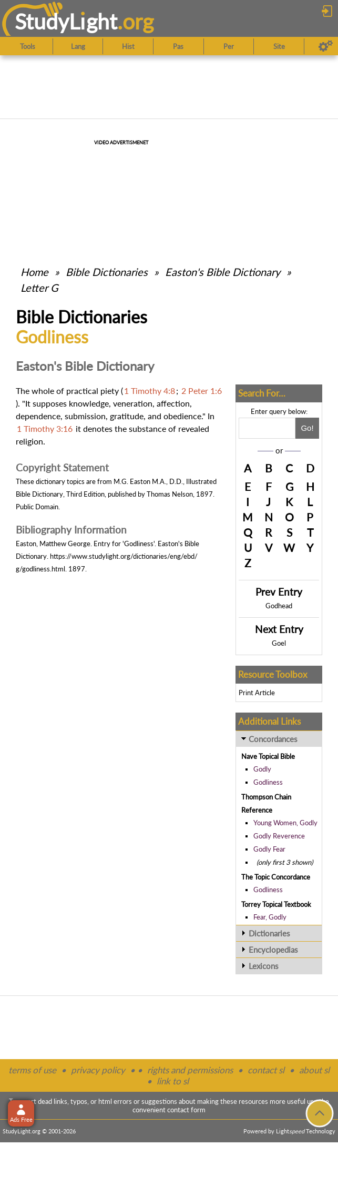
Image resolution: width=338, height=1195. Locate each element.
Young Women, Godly (285, 822)
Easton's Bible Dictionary (222, 271)
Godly (262, 769)
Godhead (278, 605)
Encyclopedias (273, 949)
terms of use (32, 1069)
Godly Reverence (279, 836)
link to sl (173, 1081)
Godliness (268, 782)
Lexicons (264, 966)
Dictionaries (269, 933)
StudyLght (66, 21)
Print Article (257, 692)
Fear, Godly (269, 917)
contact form (186, 1109)
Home (34, 271)
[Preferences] (326, 46)
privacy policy (98, 1069)
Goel (279, 643)
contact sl (266, 1069)
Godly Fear (269, 849)
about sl (314, 1069)
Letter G (39, 287)
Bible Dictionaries (107, 271)
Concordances (273, 739)
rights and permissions (190, 1069)
